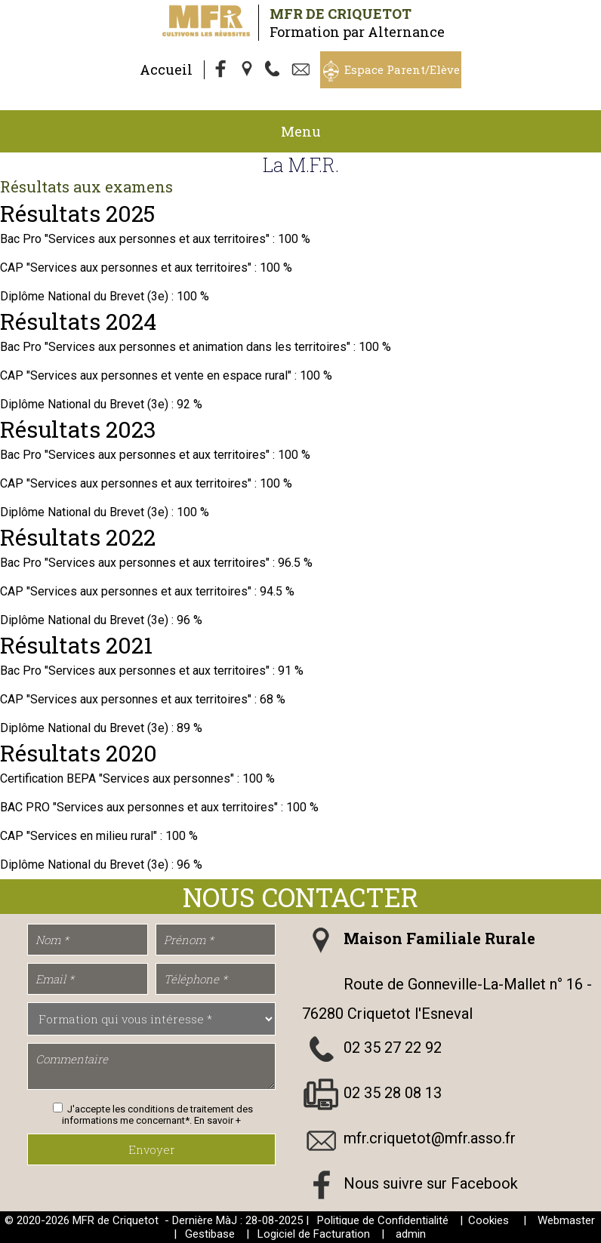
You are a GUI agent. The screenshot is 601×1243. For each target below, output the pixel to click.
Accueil (166, 69)
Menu (301, 131)
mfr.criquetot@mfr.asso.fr (430, 1138)
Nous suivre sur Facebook (431, 1183)
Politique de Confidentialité (382, 1220)
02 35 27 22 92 (393, 1047)
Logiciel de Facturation (313, 1234)
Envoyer (151, 1149)
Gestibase (210, 1234)
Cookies (488, 1220)
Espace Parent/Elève (402, 69)
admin (411, 1234)
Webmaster (566, 1220)
